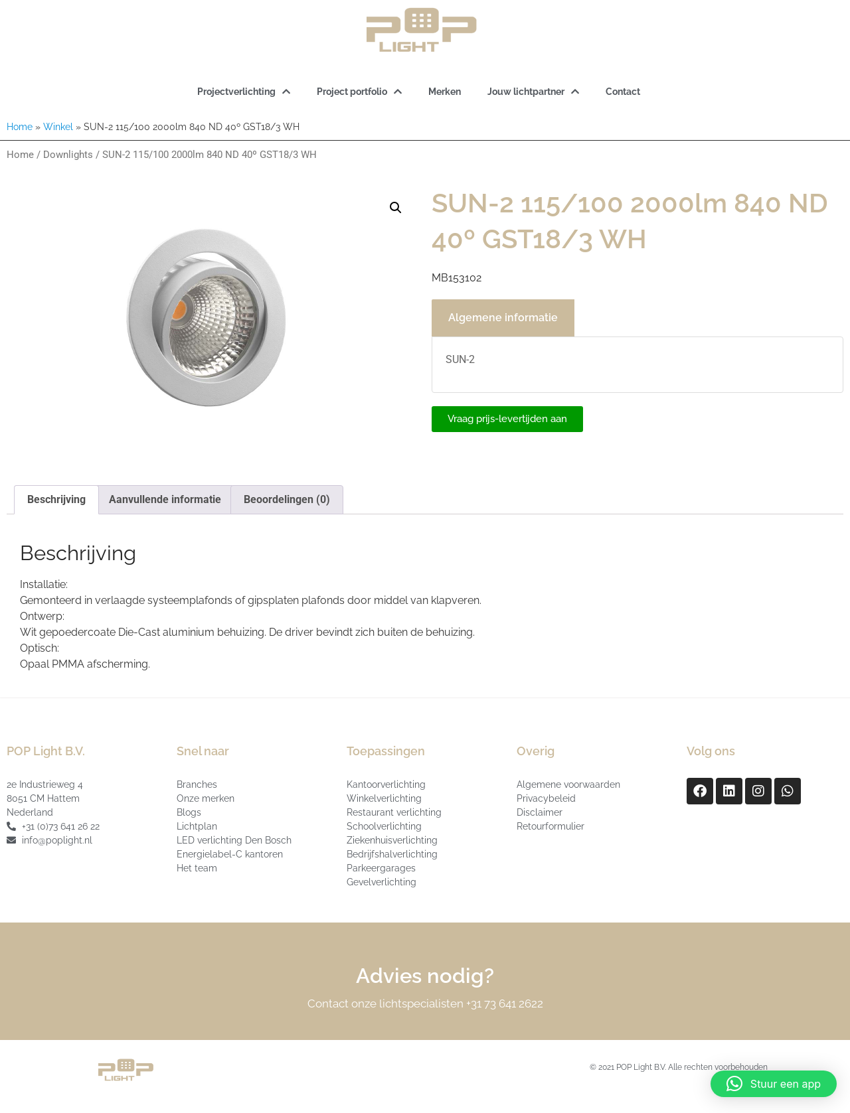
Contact (623, 91)
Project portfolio (359, 91)
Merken (444, 91)
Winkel (58, 126)
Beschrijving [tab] (56, 499)
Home (20, 126)
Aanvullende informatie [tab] (165, 499)
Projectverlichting (243, 91)
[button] (396, 208)
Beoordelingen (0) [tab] (287, 499)
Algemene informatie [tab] (503, 317)
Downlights (68, 155)
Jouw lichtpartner (533, 91)
